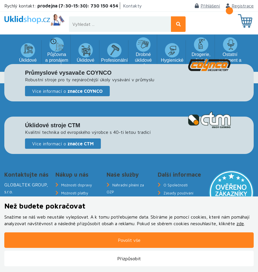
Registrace (240, 5)
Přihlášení (207, 5)
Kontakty (132, 5)
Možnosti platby (74, 193)
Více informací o (67, 91)
